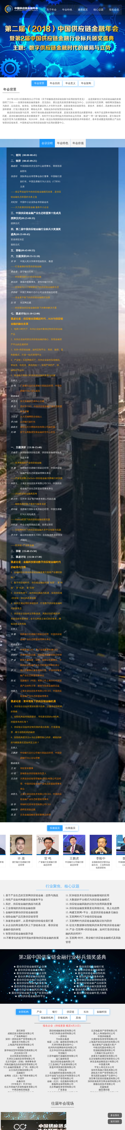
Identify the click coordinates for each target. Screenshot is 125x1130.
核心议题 (98, 9)
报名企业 (114, 9)
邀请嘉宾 (83, 9)
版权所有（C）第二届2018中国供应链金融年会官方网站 (62, 1098)
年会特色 (67, 9)
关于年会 (52, 9)
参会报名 (114, 1115)
